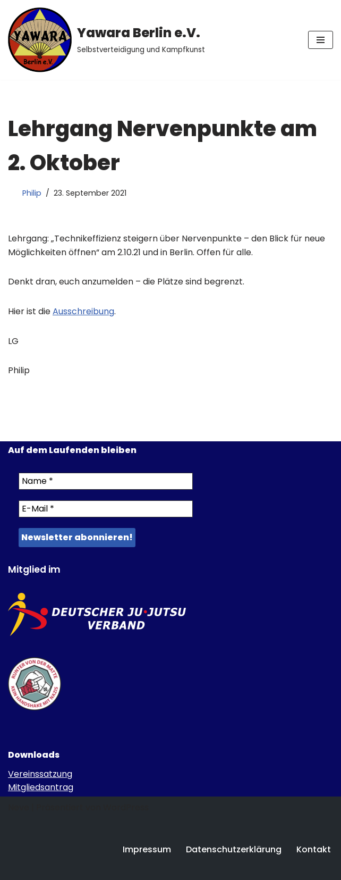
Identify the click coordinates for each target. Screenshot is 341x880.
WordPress (126, 807)
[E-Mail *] (106, 508)
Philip (31, 193)
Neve (18, 807)
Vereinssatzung (40, 774)
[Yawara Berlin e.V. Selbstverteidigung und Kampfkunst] (106, 39)
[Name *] (106, 481)
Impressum (147, 849)
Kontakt (313, 849)
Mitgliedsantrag (40, 787)
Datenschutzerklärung (234, 849)
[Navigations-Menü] (320, 40)
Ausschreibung (83, 311)
